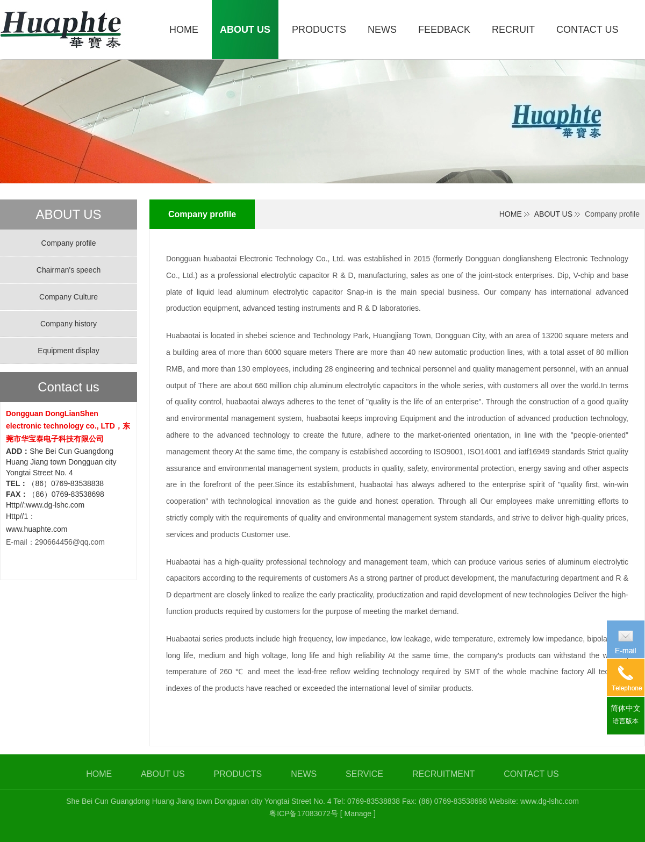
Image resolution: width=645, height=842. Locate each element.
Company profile (68, 243)
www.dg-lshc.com (549, 801)
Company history (68, 323)
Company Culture (68, 296)
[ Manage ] (358, 813)
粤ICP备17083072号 (303, 813)
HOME (510, 214)
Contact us (68, 387)
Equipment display (68, 350)
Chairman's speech (69, 270)
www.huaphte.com (36, 529)
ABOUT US (553, 214)
